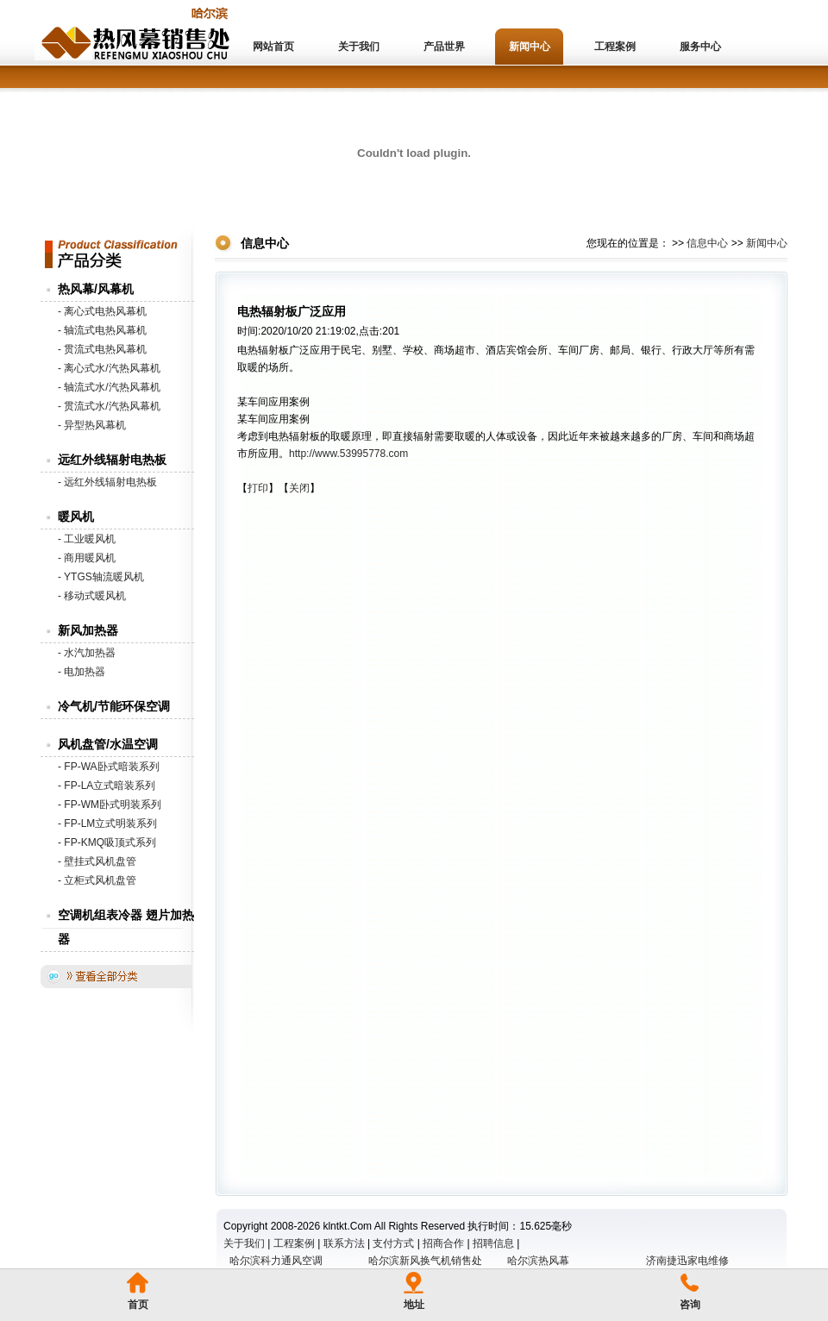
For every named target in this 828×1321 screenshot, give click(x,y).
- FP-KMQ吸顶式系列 (107, 842)
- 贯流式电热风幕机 (102, 349)
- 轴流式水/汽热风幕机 (109, 387)
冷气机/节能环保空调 (114, 706)
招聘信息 (493, 1243)
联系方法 (344, 1243)
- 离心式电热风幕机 (102, 311)
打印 (258, 488)
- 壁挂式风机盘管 (97, 861)
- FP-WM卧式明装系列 (109, 804)
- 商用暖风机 (87, 558)
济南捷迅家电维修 (687, 1261)
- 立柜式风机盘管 (97, 880)
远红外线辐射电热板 (112, 459)
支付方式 (393, 1243)
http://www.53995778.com (348, 454)
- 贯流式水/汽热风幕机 (109, 406)
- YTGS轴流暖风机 (101, 577)
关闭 (299, 488)
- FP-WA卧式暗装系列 (109, 767)
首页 (138, 1305)
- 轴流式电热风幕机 (102, 330)
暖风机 (76, 516)
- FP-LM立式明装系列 (107, 823)
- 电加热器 (81, 672)
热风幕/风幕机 (96, 289)
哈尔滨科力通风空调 (276, 1261)
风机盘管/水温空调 (108, 744)
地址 (414, 1305)
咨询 (690, 1305)
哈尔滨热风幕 (538, 1261)
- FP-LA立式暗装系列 (106, 785)
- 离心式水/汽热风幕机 (109, 368)
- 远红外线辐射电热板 (107, 482)
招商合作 (443, 1243)
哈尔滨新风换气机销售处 (425, 1261)
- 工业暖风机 (87, 539)
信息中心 (707, 243)
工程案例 (615, 47)
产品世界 (444, 47)
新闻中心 (529, 47)
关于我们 (359, 47)
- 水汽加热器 (87, 653)
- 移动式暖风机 (92, 596)
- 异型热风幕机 (92, 425)
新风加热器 (88, 630)
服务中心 (700, 47)
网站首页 (273, 47)
